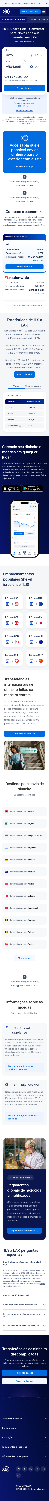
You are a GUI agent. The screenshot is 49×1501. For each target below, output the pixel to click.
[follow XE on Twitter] (24, 1469)
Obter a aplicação (30, 11)
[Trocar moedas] (24, 61)
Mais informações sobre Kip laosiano (24, 1117)
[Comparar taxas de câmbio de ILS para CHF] (12, 658)
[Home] (6, 11)
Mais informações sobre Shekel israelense (24, 1068)
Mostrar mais (24, 958)
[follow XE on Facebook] (18, 1469)
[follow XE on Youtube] (43, 1469)
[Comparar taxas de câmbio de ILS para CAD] (12, 639)
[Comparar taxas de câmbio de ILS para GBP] (12, 620)
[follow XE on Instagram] (37, 1469)
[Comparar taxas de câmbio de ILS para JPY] (36, 620)
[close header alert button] (46, 3)
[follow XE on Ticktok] (18, 1475)
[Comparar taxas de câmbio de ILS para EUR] (36, 601)
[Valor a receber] (14, 55)
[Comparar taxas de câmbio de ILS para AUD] (36, 639)
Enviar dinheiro (24, 88)
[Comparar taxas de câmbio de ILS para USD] (12, 601)
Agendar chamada (24, 110)
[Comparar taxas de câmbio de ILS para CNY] (36, 658)
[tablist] (24, 386)
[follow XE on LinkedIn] (30, 1469)
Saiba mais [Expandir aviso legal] (37, 305)
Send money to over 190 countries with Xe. (22, 3)
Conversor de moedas (13, 19)
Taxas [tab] (16, 386)
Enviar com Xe (24, 266)
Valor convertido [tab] (33, 386)
